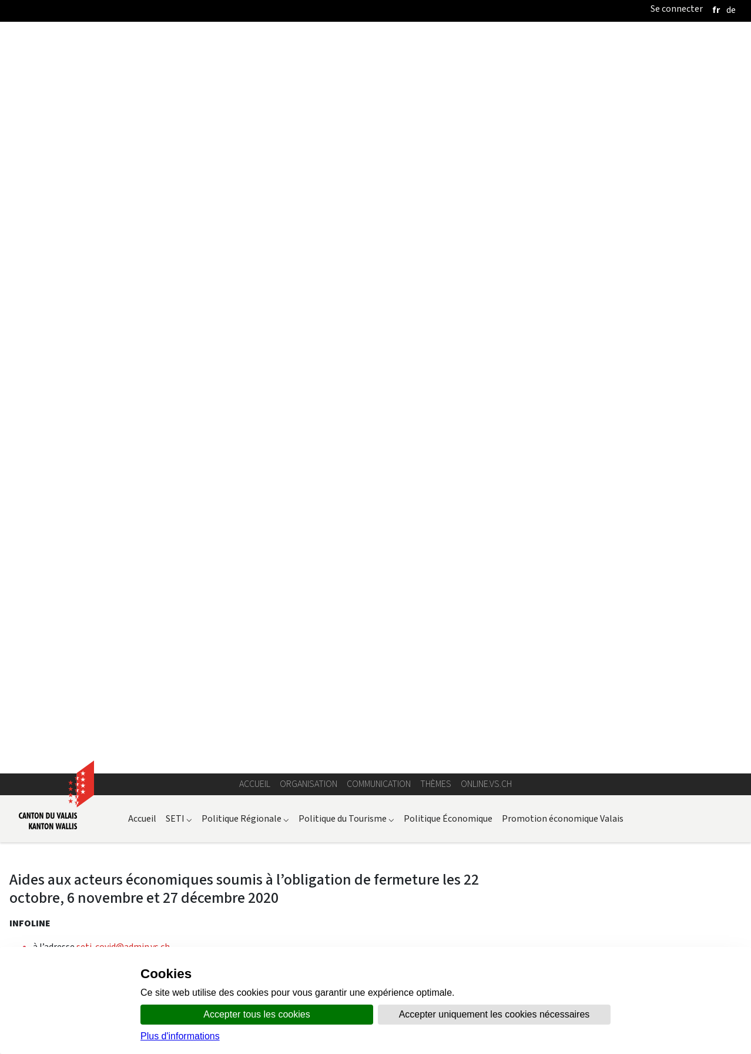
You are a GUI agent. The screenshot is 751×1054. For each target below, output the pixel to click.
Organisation (308, 120)
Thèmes (435, 120)
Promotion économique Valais (562, 154)
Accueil (254, 120)
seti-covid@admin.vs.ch (123, 282)
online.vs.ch (486, 120)
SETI (179, 154)
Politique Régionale (245, 154)
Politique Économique (448, 154)
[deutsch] (731, 10)
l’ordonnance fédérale (140, 852)
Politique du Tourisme (346, 154)
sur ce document (169, 875)
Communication (379, 120)
